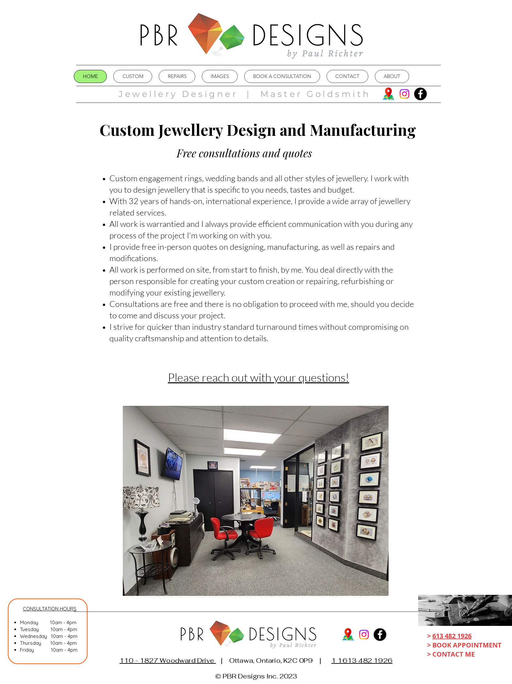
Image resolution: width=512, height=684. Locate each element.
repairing (322, 281)
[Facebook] (420, 93)
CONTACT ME (454, 654)
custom (251, 281)
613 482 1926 (452, 635)
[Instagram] (404, 93)
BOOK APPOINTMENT (467, 645)
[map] (388, 93)
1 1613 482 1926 (361, 660)
